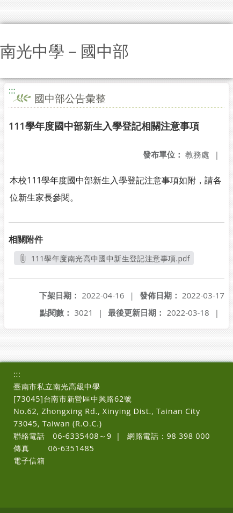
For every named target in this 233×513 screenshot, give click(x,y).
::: (12, 90)
